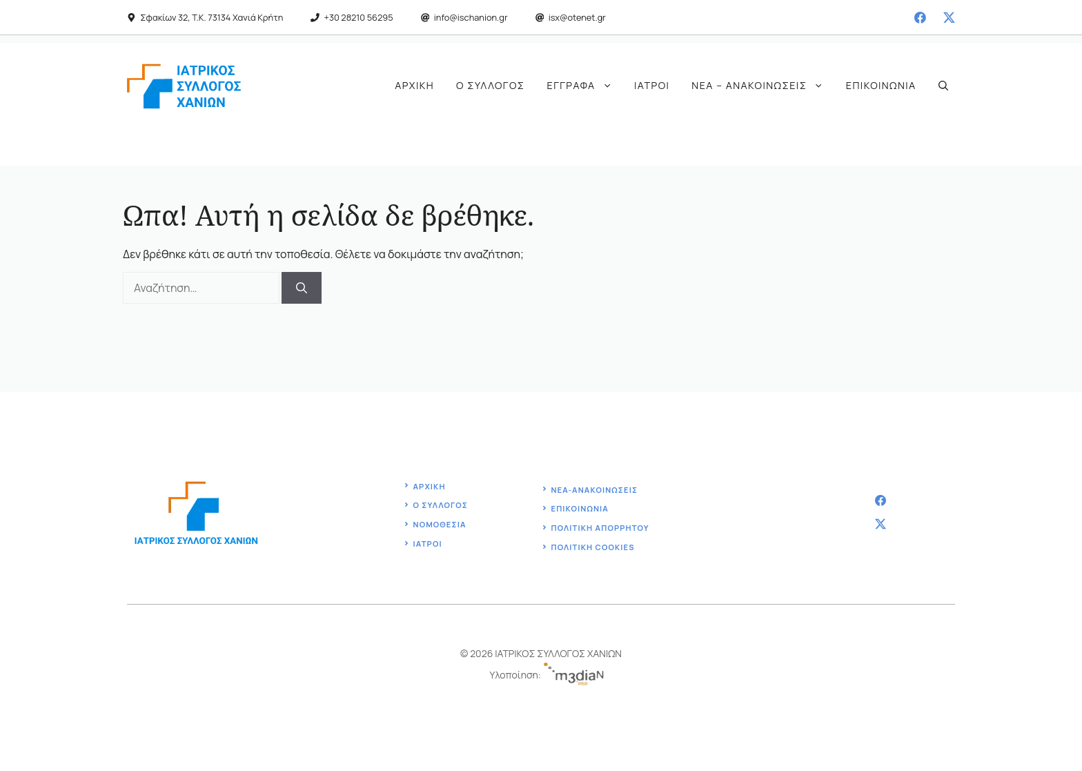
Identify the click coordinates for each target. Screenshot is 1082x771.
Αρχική (414, 85)
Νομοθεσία (439, 524)
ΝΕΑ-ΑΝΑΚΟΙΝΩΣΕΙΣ (594, 490)
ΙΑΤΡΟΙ (427, 543)
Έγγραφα (585, 85)
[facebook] (920, 17)
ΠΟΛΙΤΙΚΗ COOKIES (592, 547)
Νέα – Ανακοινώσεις (762, 85)
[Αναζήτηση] (302, 288)
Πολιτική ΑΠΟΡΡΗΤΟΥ (600, 528)
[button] (943, 85)
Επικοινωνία (881, 85)
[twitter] (949, 17)
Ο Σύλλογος (490, 85)
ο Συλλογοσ (440, 505)
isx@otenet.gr (577, 17)
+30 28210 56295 (358, 17)
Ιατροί (651, 85)
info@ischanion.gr (471, 17)
